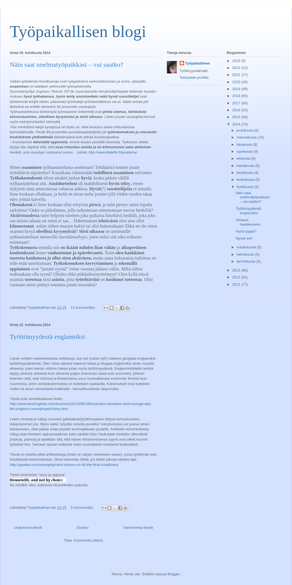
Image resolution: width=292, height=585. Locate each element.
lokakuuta (245, 144)
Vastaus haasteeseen (248, 222)
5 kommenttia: (83, 507)
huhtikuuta (245, 187)
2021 (236, 75)
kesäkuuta (245, 173)
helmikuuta (246, 254)
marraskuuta (247, 137)
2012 (236, 277)
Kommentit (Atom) (88, 540)
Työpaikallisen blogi (78, 31)
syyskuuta (245, 151)
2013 (236, 270)
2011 (236, 284)
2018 (236, 96)
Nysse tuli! (244, 238)
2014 (236, 124)
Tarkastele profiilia (194, 77)
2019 (236, 89)
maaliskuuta (247, 247)
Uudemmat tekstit (28, 527)
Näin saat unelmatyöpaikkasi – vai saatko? (66, 64)
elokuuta (244, 158)
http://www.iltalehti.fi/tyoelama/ (113, 152)
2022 (236, 68)
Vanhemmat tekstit (138, 527)
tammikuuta (246, 261)
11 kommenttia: (84, 307)
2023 (236, 61)
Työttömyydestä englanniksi (47, 336)
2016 (236, 110)
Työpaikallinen (197, 63)
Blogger (173, 574)
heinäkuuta (246, 166)
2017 (236, 103)
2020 (236, 82)
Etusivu (83, 527)
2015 (236, 117)
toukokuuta (246, 179)
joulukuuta (245, 130)
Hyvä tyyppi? (246, 231)
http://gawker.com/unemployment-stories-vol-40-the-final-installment (64, 465)
